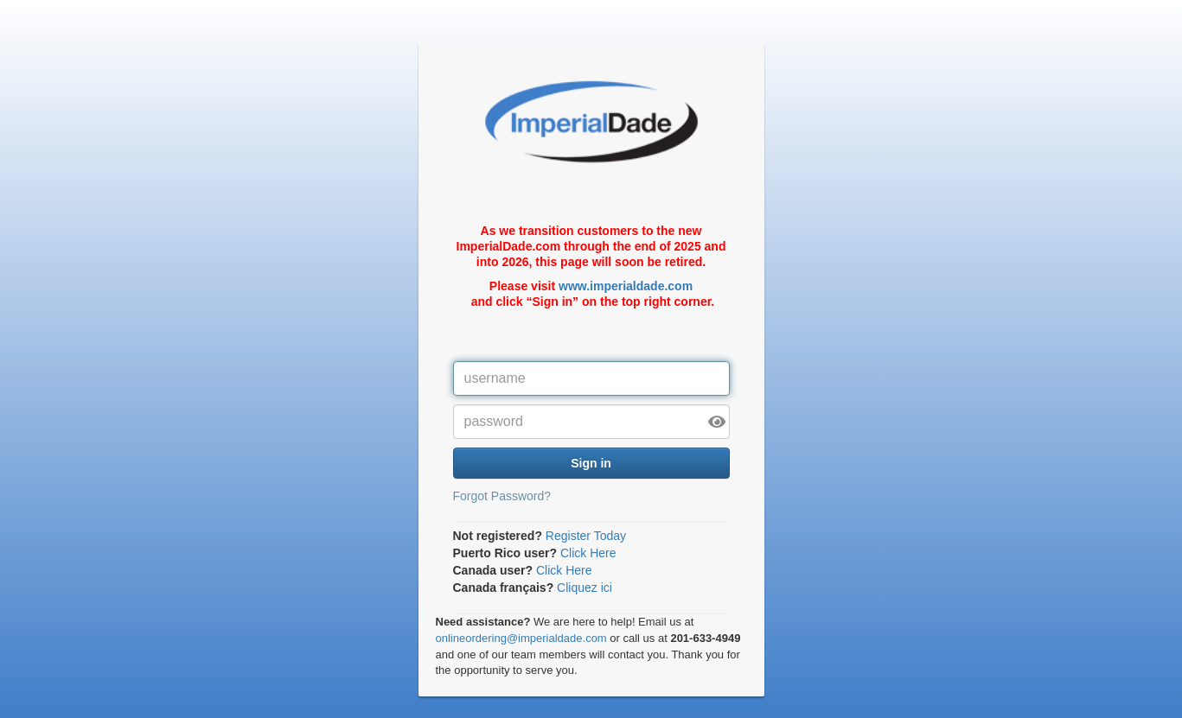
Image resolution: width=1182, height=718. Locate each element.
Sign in (591, 463)
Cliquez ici (584, 587)
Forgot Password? (502, 496)
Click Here (588, 553)
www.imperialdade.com (626, 286)
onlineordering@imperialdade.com (521, 638)
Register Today (586, 536)
